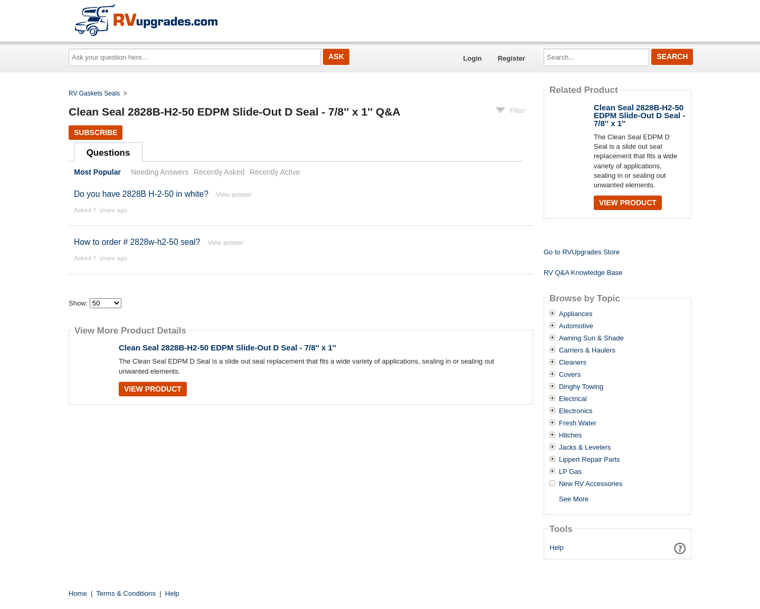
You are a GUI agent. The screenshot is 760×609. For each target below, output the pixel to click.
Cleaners (572, 362)
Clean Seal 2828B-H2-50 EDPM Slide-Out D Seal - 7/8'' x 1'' (227, 347)
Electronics (576, 411)
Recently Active (275, 172)
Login (472, 58)
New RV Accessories (590, 484)
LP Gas (570, 471)
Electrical (573, 399)
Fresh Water (577, 423)
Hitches (570, 435)
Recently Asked (219, 172)
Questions (108, 153)
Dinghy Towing (581, 387)
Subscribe (95, 132)
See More (573, 499)
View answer (234, 194)
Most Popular (97, 172)
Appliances (576, 314)
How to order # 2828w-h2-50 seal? (138, 241)
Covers (570, 374)
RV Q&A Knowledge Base (583, 273)
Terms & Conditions (126, 593)
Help (556, 547)
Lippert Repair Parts (589, 459)
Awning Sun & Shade (591, 338)
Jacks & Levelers (585, 447)
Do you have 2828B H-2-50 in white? (141, 193)
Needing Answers (159, 172)
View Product (153, 389)
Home (78, 593)
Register (511, 58)
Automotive (576, 326)
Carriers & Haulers (587, 350)
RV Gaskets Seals (94, 93)
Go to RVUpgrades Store (582, 252)
